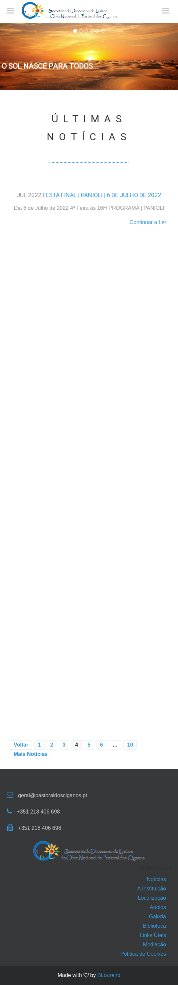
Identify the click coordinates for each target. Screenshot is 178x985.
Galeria (157, 916)
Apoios (158, 907)
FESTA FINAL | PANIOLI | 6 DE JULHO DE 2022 (102, 194)
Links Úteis (153, 935)
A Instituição (151, 888)
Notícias (156, 879)
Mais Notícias (31, 754)
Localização (152, 898)
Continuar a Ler (148, 222)
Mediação (154, 944)
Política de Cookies (143, 954)
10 (130, 745)
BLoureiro (108, 975)
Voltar (21, 745)
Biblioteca (154, 926)
